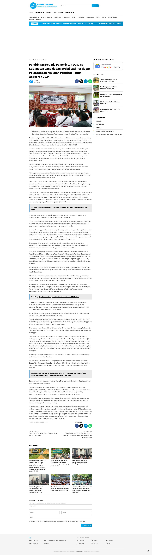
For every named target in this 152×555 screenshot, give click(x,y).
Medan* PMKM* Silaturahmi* (105, 131)
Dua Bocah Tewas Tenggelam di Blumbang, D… (111, 95)
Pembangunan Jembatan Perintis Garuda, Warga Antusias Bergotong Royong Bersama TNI (60, 463)
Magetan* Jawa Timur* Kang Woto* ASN (109, 134)
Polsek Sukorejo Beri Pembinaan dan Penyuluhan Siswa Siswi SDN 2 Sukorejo (60, 488)
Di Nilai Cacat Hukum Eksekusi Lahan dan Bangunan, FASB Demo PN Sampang (74, 24)
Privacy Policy (33, 544)
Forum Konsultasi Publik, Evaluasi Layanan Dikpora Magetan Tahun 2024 (44, 433)
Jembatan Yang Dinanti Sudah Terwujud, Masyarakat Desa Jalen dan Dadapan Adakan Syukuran (82, 489)
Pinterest (109, 540)
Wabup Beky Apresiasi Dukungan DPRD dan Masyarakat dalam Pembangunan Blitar (36, 489)
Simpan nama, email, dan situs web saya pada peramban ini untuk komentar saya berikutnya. (58, 521)
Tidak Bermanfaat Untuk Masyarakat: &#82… (108, 80)
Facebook (80, 540)
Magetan (99, 121)
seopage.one (79, 551)
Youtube (94, 543)
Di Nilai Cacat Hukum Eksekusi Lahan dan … (110, 103)
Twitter (94, 540)
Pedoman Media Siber (51, 541)
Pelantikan (100, 124)
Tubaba (98, 128)
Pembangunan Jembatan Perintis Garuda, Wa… (108, 87)
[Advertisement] (76, 40)
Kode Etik (62, 541)
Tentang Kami (33, 541)
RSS (108, 543)
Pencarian (95, 6)
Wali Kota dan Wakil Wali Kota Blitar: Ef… (110, 110)
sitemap (46, 544)
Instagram (80, 543)
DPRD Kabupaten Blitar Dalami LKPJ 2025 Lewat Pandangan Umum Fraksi (80, 462)
